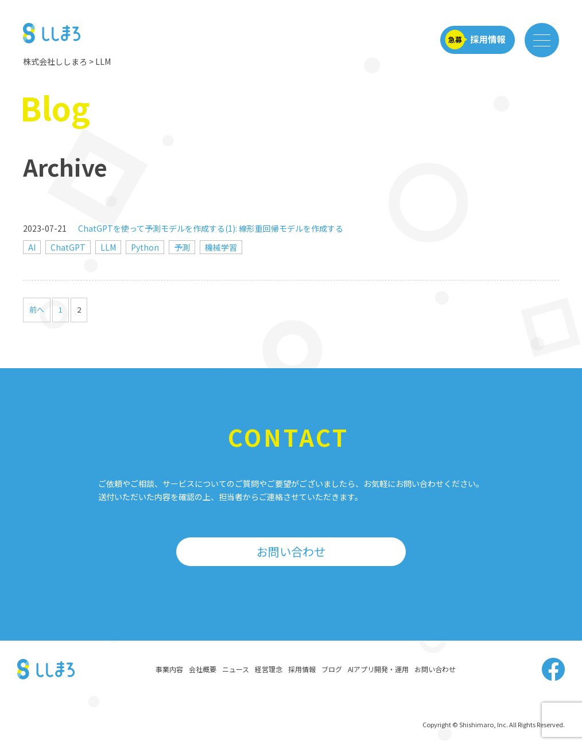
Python (145, 247)
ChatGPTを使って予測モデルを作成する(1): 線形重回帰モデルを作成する (210, 228)
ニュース (235, 669)
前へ (36, 309)
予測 (182, 247)
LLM (108, 247)
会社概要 (202, 669)
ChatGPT (68, 247)
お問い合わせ (291, 551)
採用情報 (302, 669)
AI (32, 247)
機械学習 (221, 247)
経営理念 (268, 669)
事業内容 (169, 669)
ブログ (331, 669)
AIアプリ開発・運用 (378, 669)
